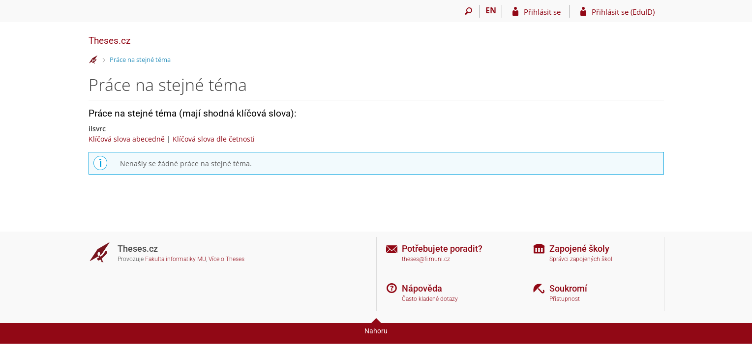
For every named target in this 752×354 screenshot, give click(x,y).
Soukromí (568, 288)
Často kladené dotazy (430, 298)
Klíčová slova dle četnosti (214, 139)
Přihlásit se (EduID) (623, 12)
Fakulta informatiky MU (175, 259)
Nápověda (422, 288)
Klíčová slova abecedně (127, 139)
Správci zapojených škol (580, 259)
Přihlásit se (542, 12)
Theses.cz (109, 40)
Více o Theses (226, 259)
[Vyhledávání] (469, 11)
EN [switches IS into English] (490, 10)
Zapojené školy (579, 248)
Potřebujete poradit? (442, 248)
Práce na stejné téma (140, 59)
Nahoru (376, 331)
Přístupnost (564, 298)
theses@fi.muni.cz (426, 259)
